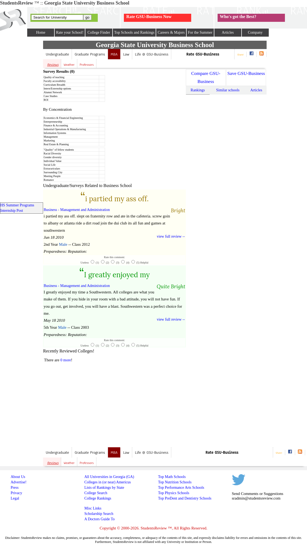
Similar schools (227, 90)
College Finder (99, 32)
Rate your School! (69, 32)
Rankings (198, 90)
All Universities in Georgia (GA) (109, 477)
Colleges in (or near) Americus (107, 482)
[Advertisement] (88, 406)
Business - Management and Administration (77, 210)
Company (255, 32)
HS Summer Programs (17, 205)
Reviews (52, 65)
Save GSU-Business (246, 73)
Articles (228, 32)
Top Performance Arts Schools (181, 488)
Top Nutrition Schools (174, 482)
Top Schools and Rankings (134, 32)
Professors (87, 65)
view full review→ (171, 236)
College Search (95, 493)
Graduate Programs (90, 54)
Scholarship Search (98, 514)
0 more (65, 360)
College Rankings (97, 498)
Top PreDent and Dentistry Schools (184, 498)
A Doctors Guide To (99, 519)
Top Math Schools (172, 477)
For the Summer (200, 32)
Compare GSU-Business (205, 77)
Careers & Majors (171, 32)
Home (40, 32)
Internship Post (11, 211)
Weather (69, 65)
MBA (114, 54)
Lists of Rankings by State (104, 488)
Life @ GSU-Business (151, 54)
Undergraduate (57, 54)
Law (126, 54)
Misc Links (92, 508)
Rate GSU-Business (202, 54)
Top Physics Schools (173, 493)
